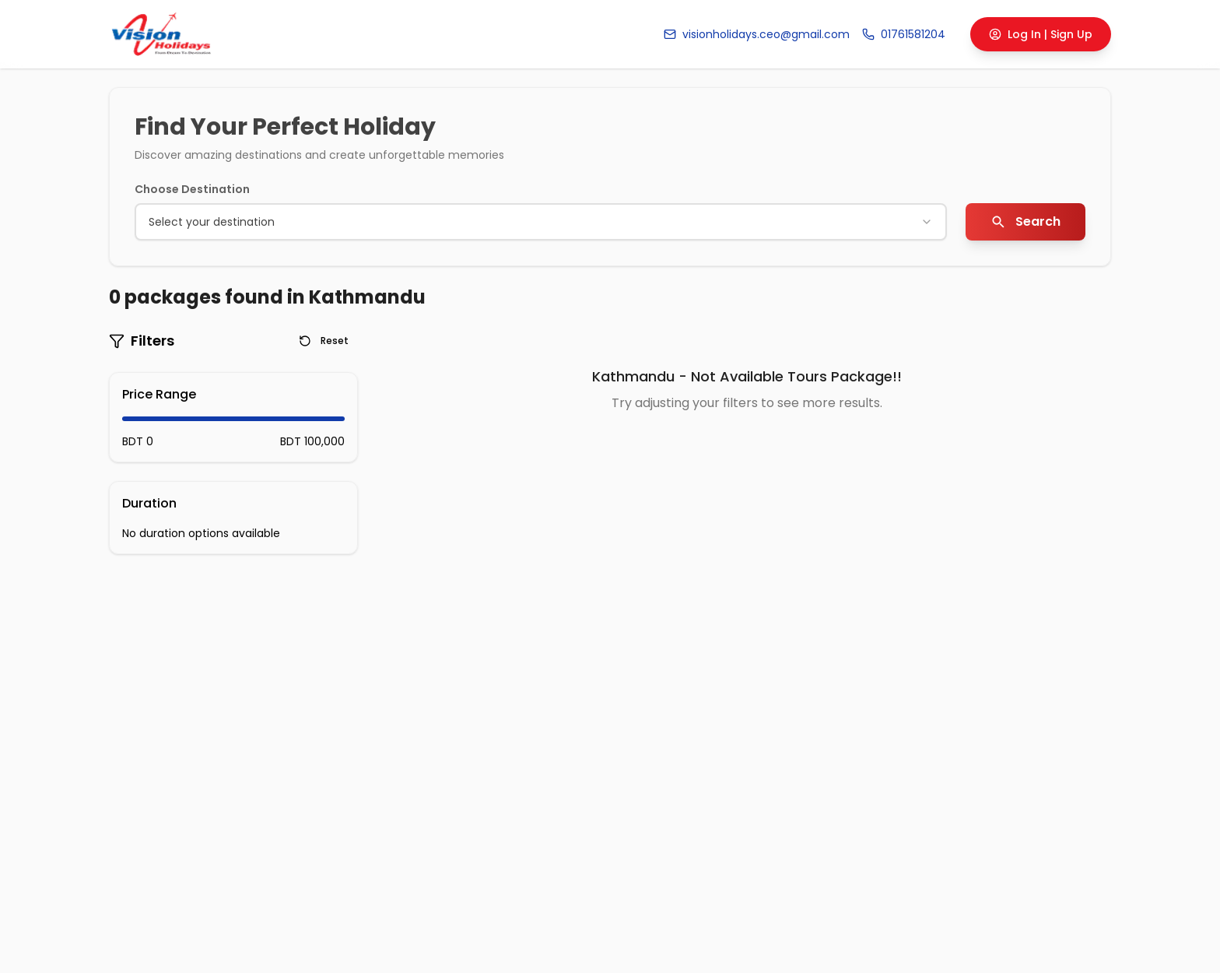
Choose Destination (192, 189)
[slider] (123, 419)
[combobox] (541, 222)
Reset (324, 340)
